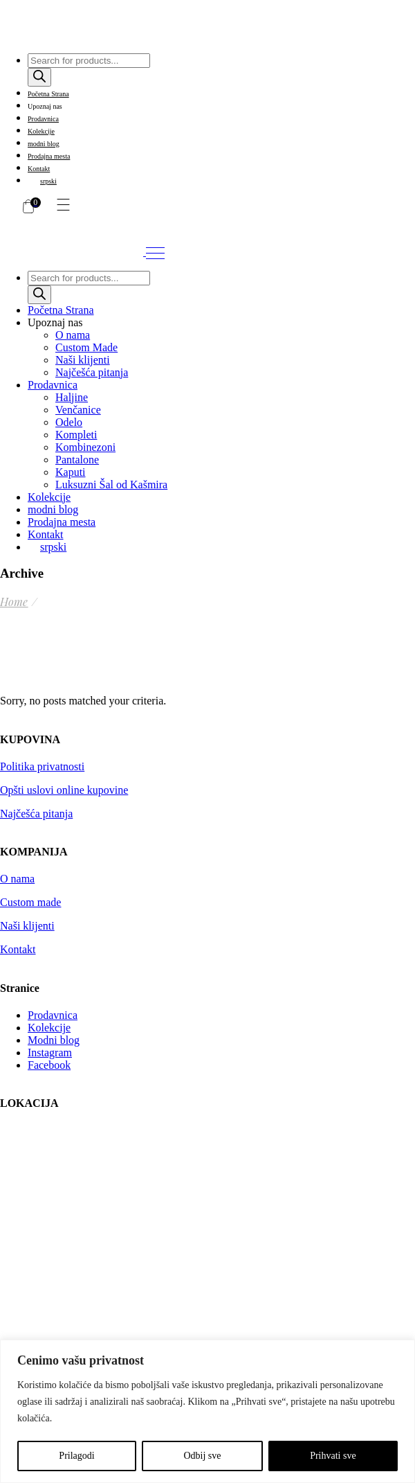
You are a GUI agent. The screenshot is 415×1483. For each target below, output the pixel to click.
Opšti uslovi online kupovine (64, 790)
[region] (207, 1411)
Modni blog (54, 1040)
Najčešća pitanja (36, 813)
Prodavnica (52, 1015)
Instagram (50, 1052)
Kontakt (18, 949)
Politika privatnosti (42, 766)
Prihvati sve (333, 1455)
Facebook (49, 1065)
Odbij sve (202, 1455)
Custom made (30, 902)
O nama (17, 879)
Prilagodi (76, 1455)
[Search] (39, 77)
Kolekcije (49, 1027)
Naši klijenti (27, 926)
